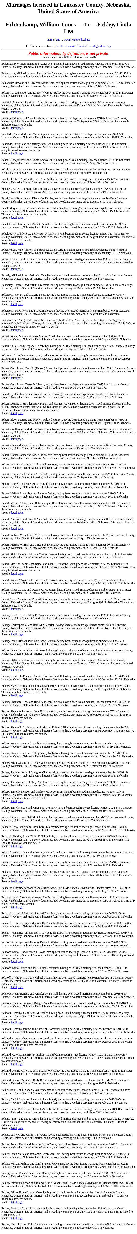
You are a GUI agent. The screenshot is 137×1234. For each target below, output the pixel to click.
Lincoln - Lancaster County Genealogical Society (83, 46)
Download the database (77, 39)
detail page (17, 111)
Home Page (53, 39)
